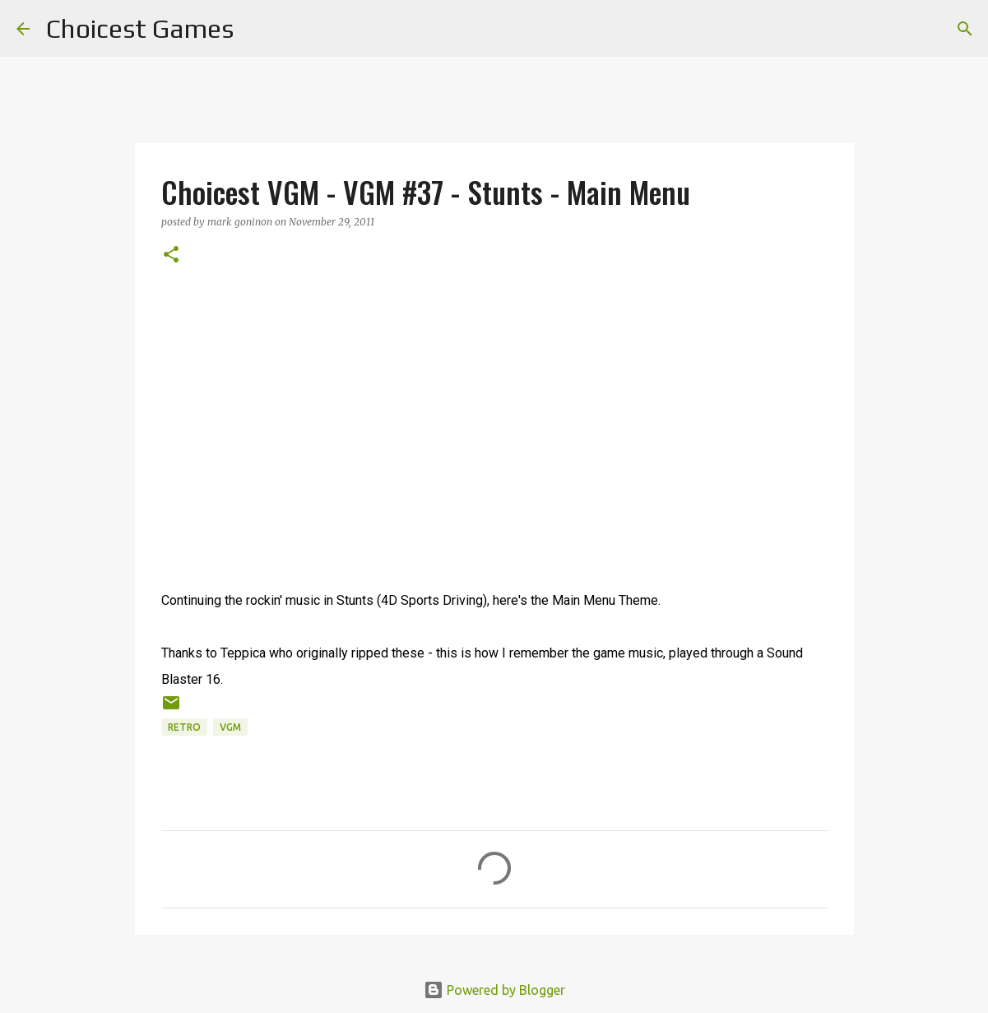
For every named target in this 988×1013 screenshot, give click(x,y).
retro (184, 727)
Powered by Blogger (494, 990)
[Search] (257, 29)
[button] (171, 255)
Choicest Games (140, 28)
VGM (230, 727)
